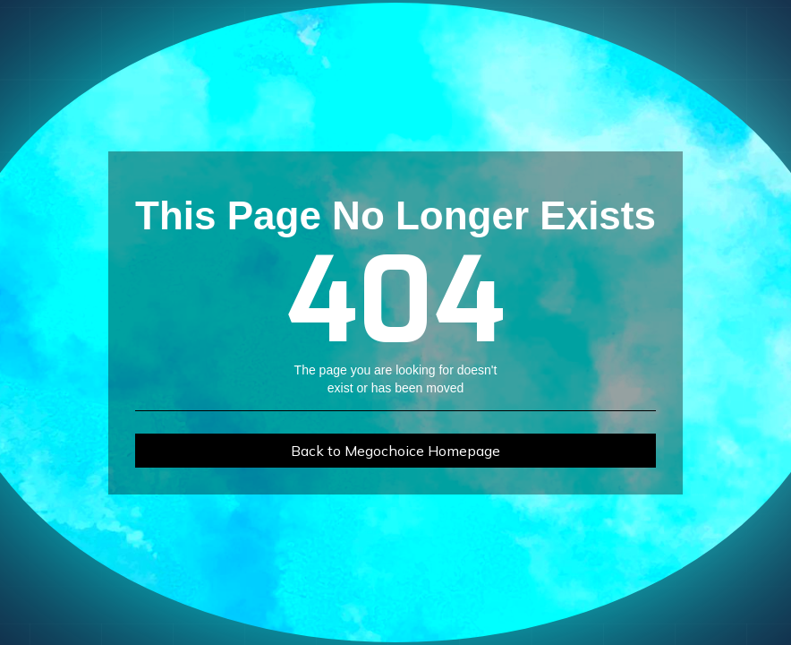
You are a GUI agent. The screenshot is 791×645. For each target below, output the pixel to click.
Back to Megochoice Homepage (395, 451)
